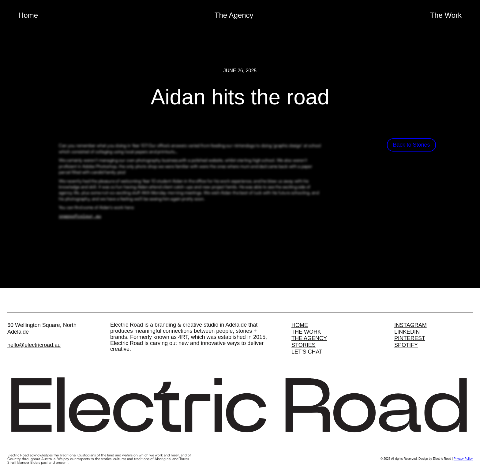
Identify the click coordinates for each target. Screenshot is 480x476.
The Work (446, 15)
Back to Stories (411, 145)
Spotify (406, 344)
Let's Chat (306, 351)
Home (28, 15)
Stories (303, 344)
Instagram (410, 324)
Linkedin (407, 331)
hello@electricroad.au (34, 344)
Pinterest (409, 338)
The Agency (234, 15)
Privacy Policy (463, 458)
